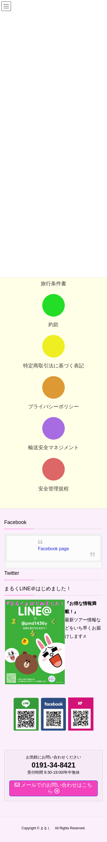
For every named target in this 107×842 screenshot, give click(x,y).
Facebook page (53, 548)
